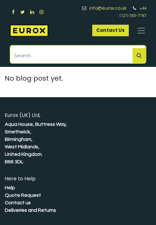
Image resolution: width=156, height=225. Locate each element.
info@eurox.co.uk (110, 8)
